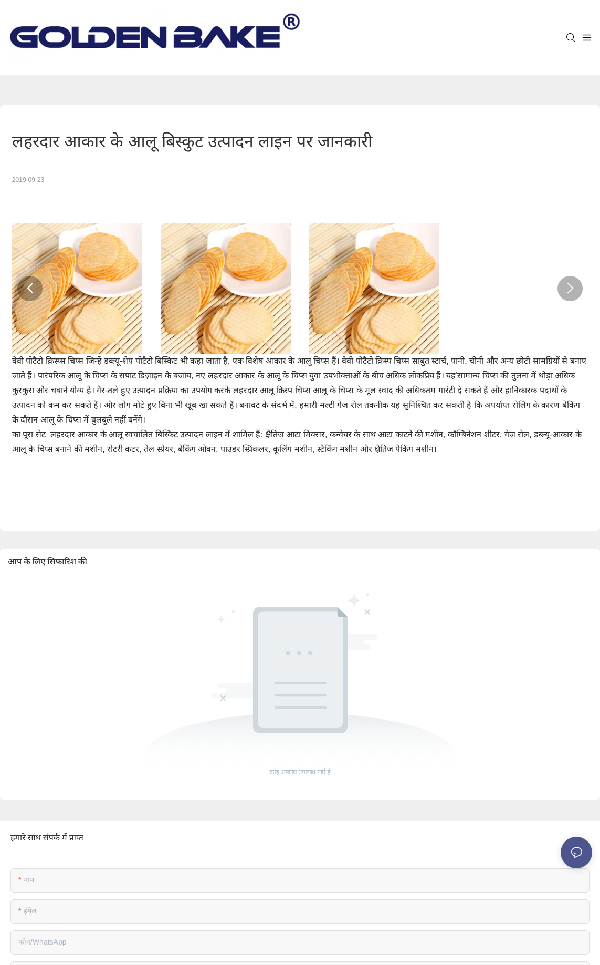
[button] (30, 288)
